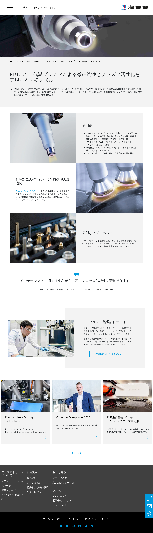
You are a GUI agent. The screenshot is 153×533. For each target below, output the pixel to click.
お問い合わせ (91, 518)
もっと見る (76, 452)
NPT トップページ (18, 61)
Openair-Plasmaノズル (70, 61)
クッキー (106, 518)
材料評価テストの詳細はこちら (107, 353)
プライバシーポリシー (53, 518)
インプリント (74, 518)
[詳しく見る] (44, 437)
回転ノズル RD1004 (91, 61)
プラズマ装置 (51, 61)
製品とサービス (35, 61)
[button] (19, 7)
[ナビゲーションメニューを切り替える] (10, 7)
